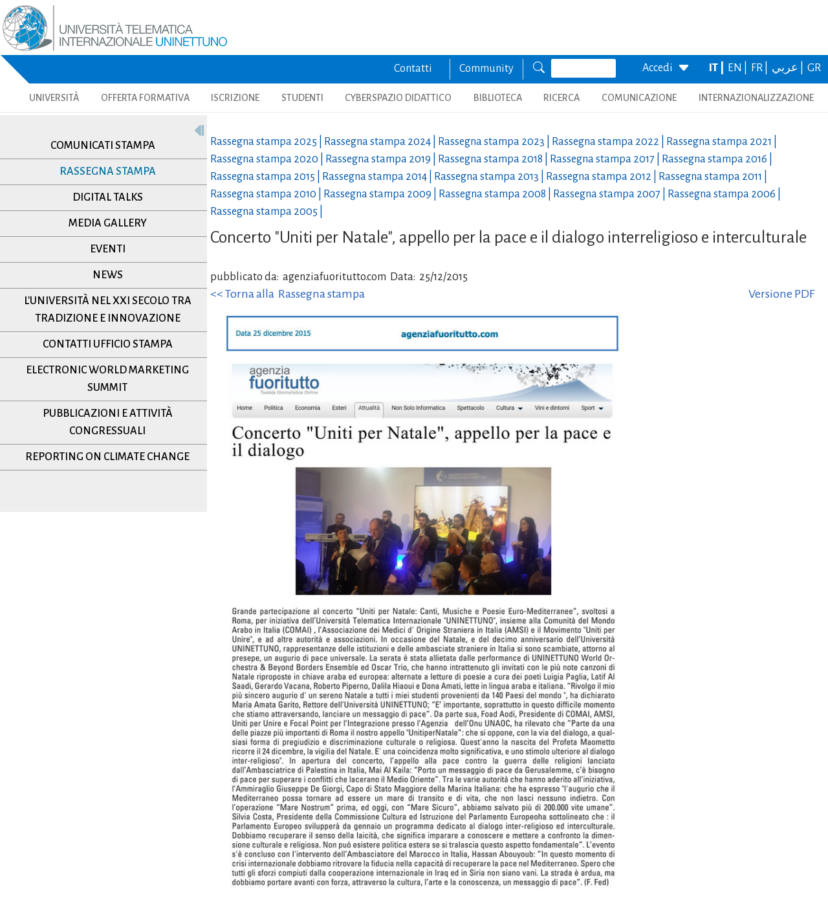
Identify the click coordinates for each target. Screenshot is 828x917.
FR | (760, 68)
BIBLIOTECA (498, 98)
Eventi (107, 249)
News (108, 275)
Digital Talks (107, 197)
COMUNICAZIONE (639, 98)
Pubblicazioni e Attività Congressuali (108, 422)
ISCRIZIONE (235, 98)
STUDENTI (302, 98)
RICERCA (561, 98)
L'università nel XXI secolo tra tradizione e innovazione (107, 309)
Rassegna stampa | (267, 142)
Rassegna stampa (108, 171)
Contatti (413, 68)
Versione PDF (781, 293)
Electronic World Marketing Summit (107, 378)
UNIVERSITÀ (54, 98)
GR (814, 68)
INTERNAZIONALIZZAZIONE (756, 98)
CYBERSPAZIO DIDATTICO (398, 98)
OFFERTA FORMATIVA (145, 98)
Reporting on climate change (107, 457)
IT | (717, 68)
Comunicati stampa (102, 145)
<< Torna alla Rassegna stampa (287, 293)
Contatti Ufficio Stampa (108, 344)
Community (486, 68)
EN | (738, 68)
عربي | (788, 68)
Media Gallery (108, 223)
